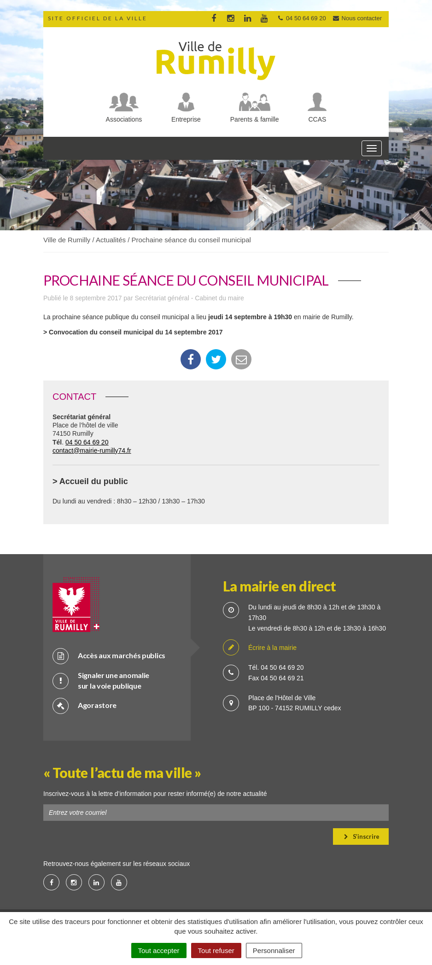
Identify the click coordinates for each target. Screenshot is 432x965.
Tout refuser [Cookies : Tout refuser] (216, 950)
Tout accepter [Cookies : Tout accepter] (159, 950)
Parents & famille (254, 119)
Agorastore (85, 705)
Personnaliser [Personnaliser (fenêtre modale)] (274, 950)
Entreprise (186, 119)
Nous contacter (357, 18)
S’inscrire (361, 836)
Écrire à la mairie (260, 648)
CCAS (318, 119)
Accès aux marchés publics (109, 655)
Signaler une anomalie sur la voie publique (101, 680)
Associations (124, 119)
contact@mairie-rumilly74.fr (92, 450)
